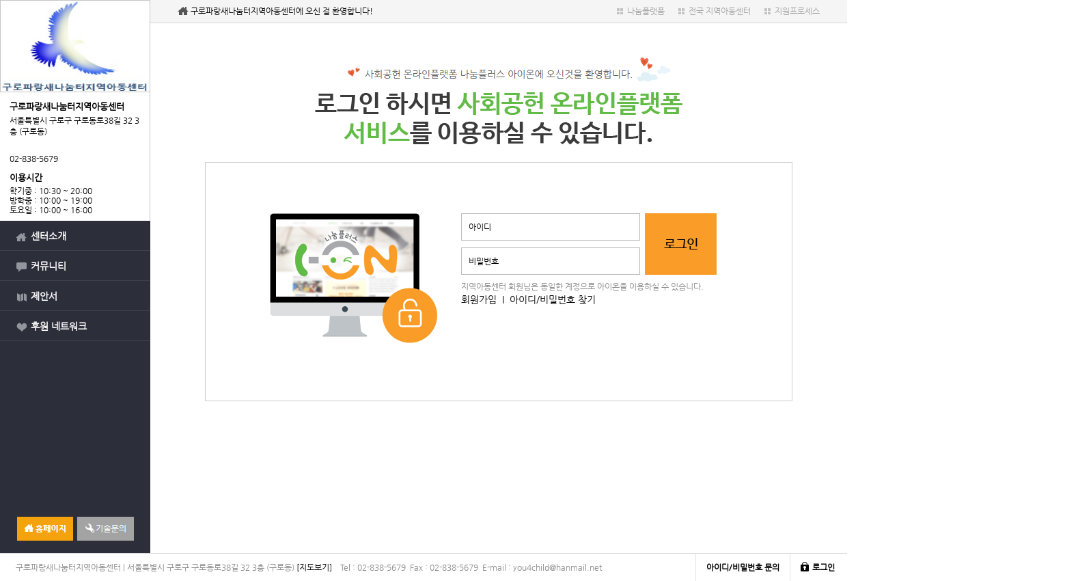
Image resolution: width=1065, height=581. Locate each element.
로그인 (823, 567)
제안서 (44, 295)
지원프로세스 (797, 11)
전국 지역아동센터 (720, 11)
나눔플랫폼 (646, 11)
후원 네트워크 (59, 326)
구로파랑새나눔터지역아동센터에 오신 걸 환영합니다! (282, 11)
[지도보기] (314, 567)
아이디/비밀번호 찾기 (553, 299)
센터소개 (48, 235)
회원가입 (479, 299)
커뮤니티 (48, 265)
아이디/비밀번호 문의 (742, 567)
